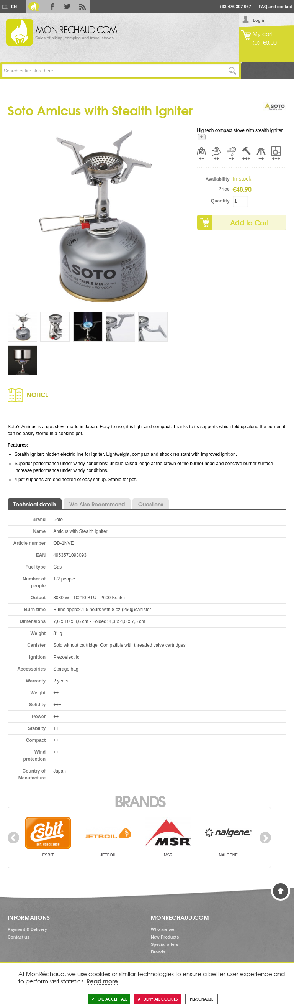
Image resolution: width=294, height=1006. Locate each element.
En (13, 6)
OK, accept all (109, 999)
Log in (259, 20)
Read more (102, 980)
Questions (150, 504)
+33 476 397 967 (235, 6)
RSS (82, 6)
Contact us (18, 937)
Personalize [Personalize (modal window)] (201, 999)
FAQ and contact (275, 6)
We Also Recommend (97, 504)
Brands (139, 800)
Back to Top (280, 891)
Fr (4, 6)
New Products (165, 937)
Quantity (220, 201)
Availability (218, 179)
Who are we (162, 929)
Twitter (67, 6)
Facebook (52, 6)
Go (232, 71)
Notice (37, 394)
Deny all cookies (157, 999)
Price (223, 189)
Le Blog (33, 6)
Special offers (164, 944)
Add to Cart (249, 222)
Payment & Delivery (27, 929)
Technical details (34, 504)
